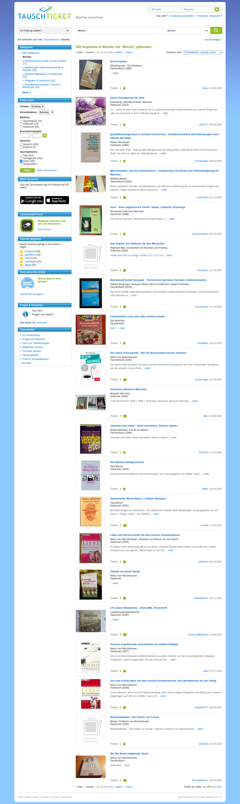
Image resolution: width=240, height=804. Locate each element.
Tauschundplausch (198, 634)
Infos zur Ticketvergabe (35, 343)
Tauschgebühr (30, 355)
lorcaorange (201, 379)
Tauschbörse (51, 39)
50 (213, 786)
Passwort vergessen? (210, 15)
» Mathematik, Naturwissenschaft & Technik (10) (43, 68)
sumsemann (201, 306)
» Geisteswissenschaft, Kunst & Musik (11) (44, 62)
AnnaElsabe (201, 161)
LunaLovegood (200, 234)
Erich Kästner (118, 61)
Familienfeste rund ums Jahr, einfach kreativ (137, 316)
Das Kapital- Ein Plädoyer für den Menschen (137, 243)
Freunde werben (31, 351)
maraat (204, 525)
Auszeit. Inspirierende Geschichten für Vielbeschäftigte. (144, 644)
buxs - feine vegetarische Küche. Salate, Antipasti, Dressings (147, 207)
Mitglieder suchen (32, 347)
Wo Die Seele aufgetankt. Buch (129, 753)
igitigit (28, 265)
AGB (20, 797)
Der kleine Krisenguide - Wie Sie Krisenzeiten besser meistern (148, 352)
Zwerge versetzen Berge (125, 571)
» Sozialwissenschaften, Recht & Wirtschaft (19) (41, 86)
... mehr (114, 73)
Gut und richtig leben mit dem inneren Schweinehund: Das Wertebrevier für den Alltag (163, 680)
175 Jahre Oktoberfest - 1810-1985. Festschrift (138, 607)
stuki (205, 671)
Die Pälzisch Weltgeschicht (127, 462)
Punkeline (202, 343)
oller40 (28, 258)
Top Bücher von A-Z (188, 797)
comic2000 (202, 197)
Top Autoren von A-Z (211, 797)
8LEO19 (203, 452)
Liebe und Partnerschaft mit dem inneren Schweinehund (145, 534)
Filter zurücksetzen (47, 170)
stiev (205, 416)
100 (219, 786)
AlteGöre (203, 561)
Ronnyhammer (200, 780)
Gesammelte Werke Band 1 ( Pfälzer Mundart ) (138, 498)
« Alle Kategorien (29, 52)
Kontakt (26, 362)
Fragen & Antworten (33, 339)
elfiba (205, 488)
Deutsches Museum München (128, 389)
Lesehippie (30, 261)
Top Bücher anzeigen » (32, 294)
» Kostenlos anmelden (181, 15)
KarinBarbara (201, 598)
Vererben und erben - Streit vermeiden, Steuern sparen (143, 425)
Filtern (27, 170)
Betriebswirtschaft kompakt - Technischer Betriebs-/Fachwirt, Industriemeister (158, 279)
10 (204, 786)
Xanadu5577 (201, 707)
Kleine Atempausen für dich (127, 97)
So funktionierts (31, 335)
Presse (54, 797)
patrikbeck (30, 254)
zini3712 (203, 124)
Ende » (129, 52)
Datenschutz (31, 797)
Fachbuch (202, 270)
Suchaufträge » (213, 39)
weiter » (119, 52)
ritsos (205, 88)
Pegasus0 (30, 251)
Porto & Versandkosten (35, 359)
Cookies (44, 797)
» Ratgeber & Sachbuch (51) (39, 80)
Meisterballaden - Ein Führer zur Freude (134, 717)
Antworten (41, 322)
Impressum (66, 797)
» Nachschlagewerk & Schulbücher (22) (43, 75)
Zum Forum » (45, 229)
